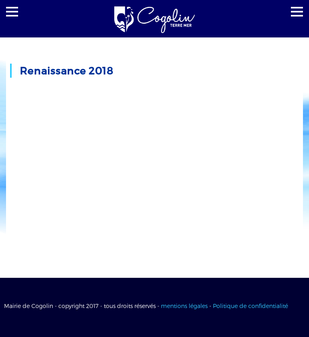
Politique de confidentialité (250, 305)
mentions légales (184, 305)
